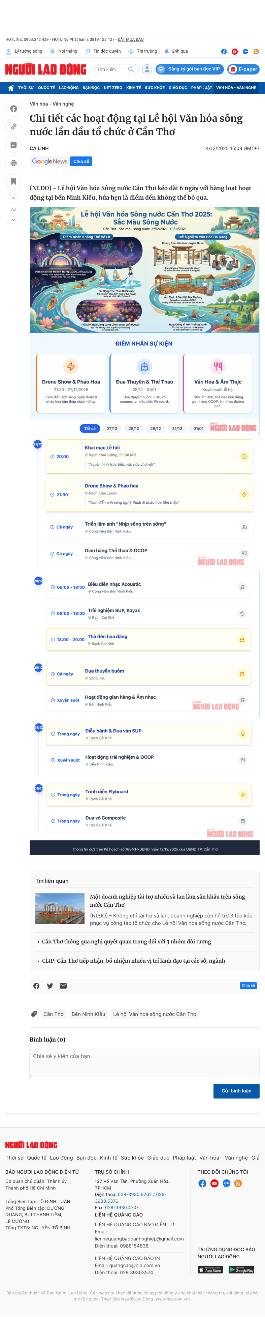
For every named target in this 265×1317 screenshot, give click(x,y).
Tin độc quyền (102, 51)
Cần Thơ (53, 1014)
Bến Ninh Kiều (88, 1014)
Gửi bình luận (237, 1091)
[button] (13, 199)
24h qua (176, 51)
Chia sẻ (81, 161)
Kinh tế (133, 87)
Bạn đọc (91, 87)
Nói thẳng (63, 51)
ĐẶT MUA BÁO (130, 39)
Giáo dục (178, 87)
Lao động (69, 87)
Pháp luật (201, 87)
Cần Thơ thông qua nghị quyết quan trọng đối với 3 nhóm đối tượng (126, 942)
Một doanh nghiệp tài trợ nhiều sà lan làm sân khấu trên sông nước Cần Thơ (167, 901)
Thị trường (142, 51)
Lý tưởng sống (23, 51)
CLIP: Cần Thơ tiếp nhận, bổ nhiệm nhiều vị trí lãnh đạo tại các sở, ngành (133, 961)
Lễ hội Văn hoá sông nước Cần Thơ (154, 1014)
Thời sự (26, 87)
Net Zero (113, 87)
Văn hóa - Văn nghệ (236, 87)
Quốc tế (46, 87)
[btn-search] (131, 69)
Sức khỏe (155, 87)
